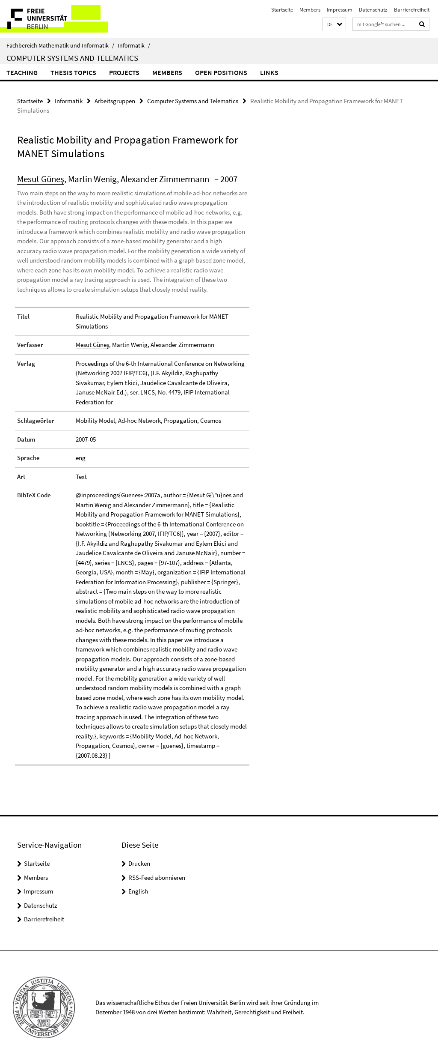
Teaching (22, 72)
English (138, 891)
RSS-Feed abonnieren (156, 877)
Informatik (134, 45)
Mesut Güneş (40, 179)
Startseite (282, 9)
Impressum (339, 9)
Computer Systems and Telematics (72, 58)
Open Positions (221, 72)
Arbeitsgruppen (115, 101)
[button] (334, 25)
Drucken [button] (139, 863)
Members (309, 9)
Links (269, 72)
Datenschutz (373, 9)
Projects (124, 72)
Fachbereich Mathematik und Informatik (60, 45)
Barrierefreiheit (411, 9)
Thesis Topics (73, 72)
